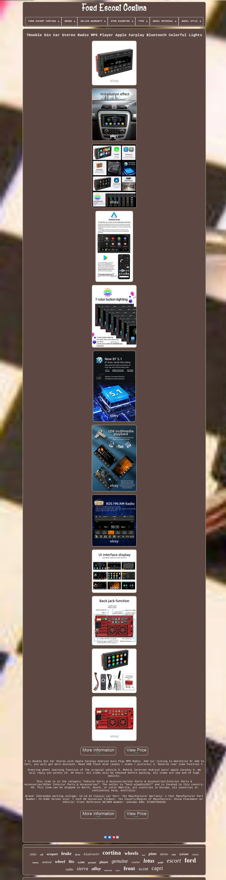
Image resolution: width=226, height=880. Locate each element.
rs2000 (81, 862)
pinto (152, 854)
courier (135, 862)
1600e (32, 854)
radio (69, 869)
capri (157, 868)
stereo (164, 854)
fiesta (77, 854)
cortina (112, 852)
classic (195, 854)
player (104, 862)
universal (108, 870)
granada (92, 862)
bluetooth (91, 854)
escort (174, 860)
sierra (82, 868)
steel (143, 855)
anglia (117, 870)
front (129, 868)
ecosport (52, 854)
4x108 (143, 869)
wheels (131, 853)
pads (160, 862)
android (47, 862)
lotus (149, 861)
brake (66, 853)
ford (190, 860)
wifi (41, 854)
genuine (120, 861)
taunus (36, 862)
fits (71, 861)
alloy (96, 868)
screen (183, 854)
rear (174, 854)
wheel (60, 861)
